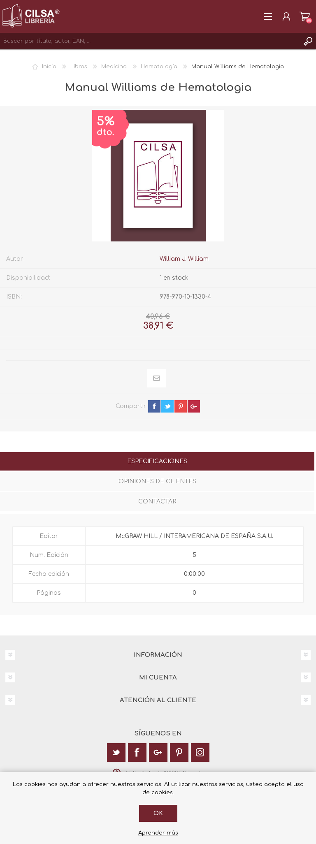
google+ (194, 406)
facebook (154, 406)
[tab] (157, 462)
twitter (167, 406)
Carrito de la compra (304, 16)
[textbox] (150, 41)
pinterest (180, 406)
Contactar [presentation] (157, 502)
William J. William (184, 259)
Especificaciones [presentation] (157, 461)
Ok (158, 813)
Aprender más (158, 833)
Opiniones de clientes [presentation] (157, 481)
